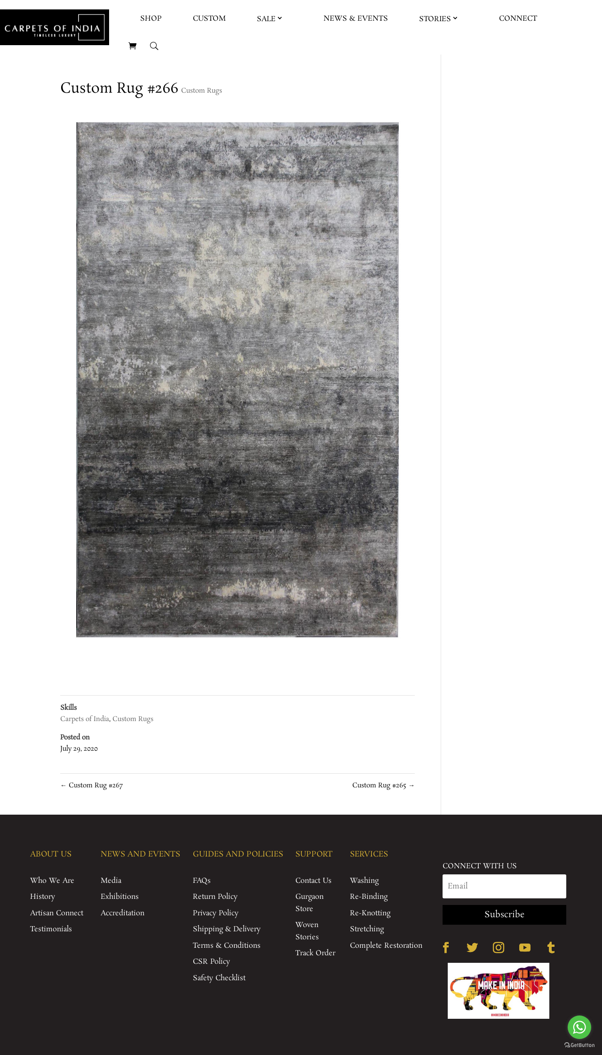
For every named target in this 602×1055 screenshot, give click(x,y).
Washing (364, 881)
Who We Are (52, 881)
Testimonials (51, 929)
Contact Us (313, 881)
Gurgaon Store (309, 903)
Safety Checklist (219, 978)
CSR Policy (211, 962)
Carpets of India (84, 719)
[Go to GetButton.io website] (579, 1045)
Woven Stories (307, 931)
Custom (209, 19)
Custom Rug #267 (91, 785)
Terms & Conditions (227, 946)
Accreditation (122, 913)
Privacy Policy (215, 913)
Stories (435, 19)
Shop (151, 19)
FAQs (202, 881)
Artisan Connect (56, 913)
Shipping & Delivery (227, 929)
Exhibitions (120, 897)
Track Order (315, 953)
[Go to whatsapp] (579, 1027)
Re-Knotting (370, 913)
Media (111, 881)
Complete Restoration (386, 946)
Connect (518, 19)
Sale (266, 19)
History (42, 897)
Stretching (367, 929)
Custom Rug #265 (383, 785)
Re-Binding (369, 897)
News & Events (356, 19)
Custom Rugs (201, 90)
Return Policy (215, 897)
